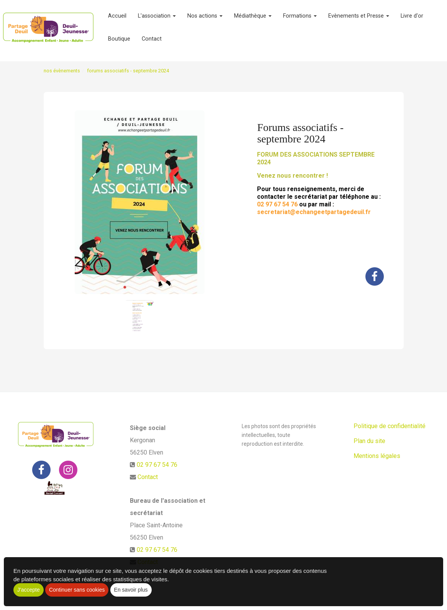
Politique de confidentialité (390, 426)
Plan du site (369, 441)
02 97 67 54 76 (157, 464)
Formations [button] (300, 19)
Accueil (117, 19)
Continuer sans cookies (77, 590)
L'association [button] (157, 19)
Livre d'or (412, 19)
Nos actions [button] (205, 19)
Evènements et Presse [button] (358, 19)
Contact (152, 42)
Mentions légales (377, 456)
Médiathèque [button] (253, 19)
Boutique (119, 42)
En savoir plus (131, 590)
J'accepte (28, 590)
